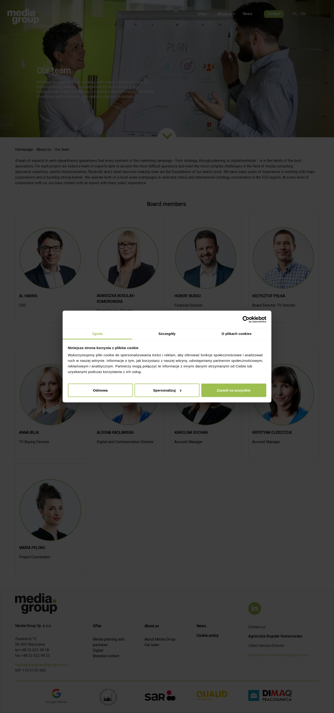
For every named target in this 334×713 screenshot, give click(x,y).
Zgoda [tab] (97, 334)
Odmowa (100, 390)
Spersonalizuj (167, 390)
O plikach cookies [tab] (236, 334)
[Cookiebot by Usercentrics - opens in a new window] (246, 319)
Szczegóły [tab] (166, 334)
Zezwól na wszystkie (234, 390)
